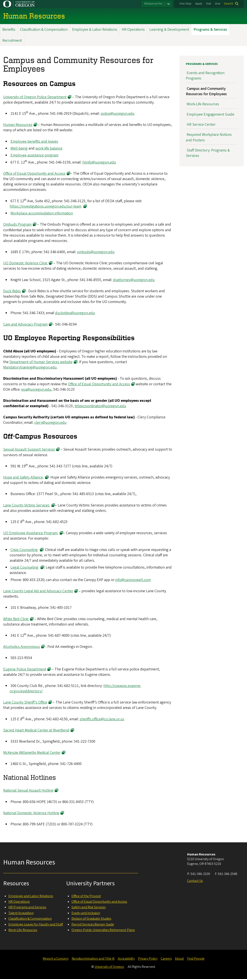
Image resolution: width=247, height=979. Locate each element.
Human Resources (17, 124)
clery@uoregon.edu (50, 422)
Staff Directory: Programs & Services (208, 153)
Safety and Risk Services (88, 907)
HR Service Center (201, 124)
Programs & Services (210, 29)
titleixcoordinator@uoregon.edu (100, 406)
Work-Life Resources (203, 104)
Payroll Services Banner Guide (92, 924)
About (179, 958)
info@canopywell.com (133, 579)
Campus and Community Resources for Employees (206, 91)
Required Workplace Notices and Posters (209, 137)
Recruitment (12, 40)
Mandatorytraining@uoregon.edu (30, 367)
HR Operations (133, 29)
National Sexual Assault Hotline (28, 790)
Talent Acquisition (21, 913)
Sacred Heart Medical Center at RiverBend (36, 730)
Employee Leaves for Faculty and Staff (35, 924)
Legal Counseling (24, 567)
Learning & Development (169, 29)
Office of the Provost (86, 896)
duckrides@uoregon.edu (75, 313)
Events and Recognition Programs (205, 75)
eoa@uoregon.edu (36, 389)
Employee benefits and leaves (34, 141)
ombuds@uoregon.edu (96, 252)
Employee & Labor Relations (94, 29)
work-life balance (48, 148)
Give (217, 4)
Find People (196, 958)
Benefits (8, 29)
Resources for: (153, 4)
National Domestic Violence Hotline (31, 812)
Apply (198, 4)
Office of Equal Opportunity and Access (34, 173)
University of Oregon (109, 966)
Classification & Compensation (44, 29)
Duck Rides (12, 291)
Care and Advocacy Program (25, 324)
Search (228, 4)
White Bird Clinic (16, 618)
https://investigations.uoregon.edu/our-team (45, 206)
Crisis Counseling (24, 549)
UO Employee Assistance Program (30, 533)
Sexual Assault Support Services (29, 449)
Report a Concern (55, 958)
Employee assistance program (34, 155)
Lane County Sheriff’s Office (25, 702)
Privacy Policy (148, 958)
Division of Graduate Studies (91, 918)
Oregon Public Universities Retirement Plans (103, 930)
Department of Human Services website (41, 361)
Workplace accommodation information (42, 213)
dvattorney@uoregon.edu (134, 279)
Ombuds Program (17, 224)
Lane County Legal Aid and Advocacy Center (38, 591)
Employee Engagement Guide (210, 114)
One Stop (185, 4)
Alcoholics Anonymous (21, 646)
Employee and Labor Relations (30, 896)
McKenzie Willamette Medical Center (32, 752)
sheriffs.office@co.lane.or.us (102, 719)
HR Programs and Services (27, 907)
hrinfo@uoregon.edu (99, 162)
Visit (208, 4)
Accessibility (126, 958)
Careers (166, 958)
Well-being (19, 148)
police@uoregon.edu (118, 113)
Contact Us (195, 880)
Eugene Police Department (24, 669)
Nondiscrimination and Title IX (93, 958)
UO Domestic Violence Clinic (25, 263)
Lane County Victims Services (26, 505)
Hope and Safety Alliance (23, 477)
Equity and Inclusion (85, 913)
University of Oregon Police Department (35, 96)
